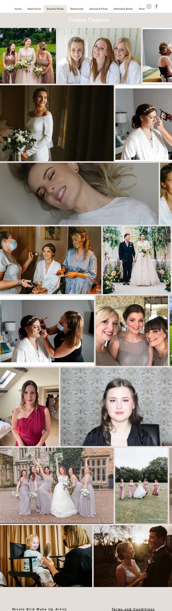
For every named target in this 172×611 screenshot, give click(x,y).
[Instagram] (149, 6)
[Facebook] (156, 6)
